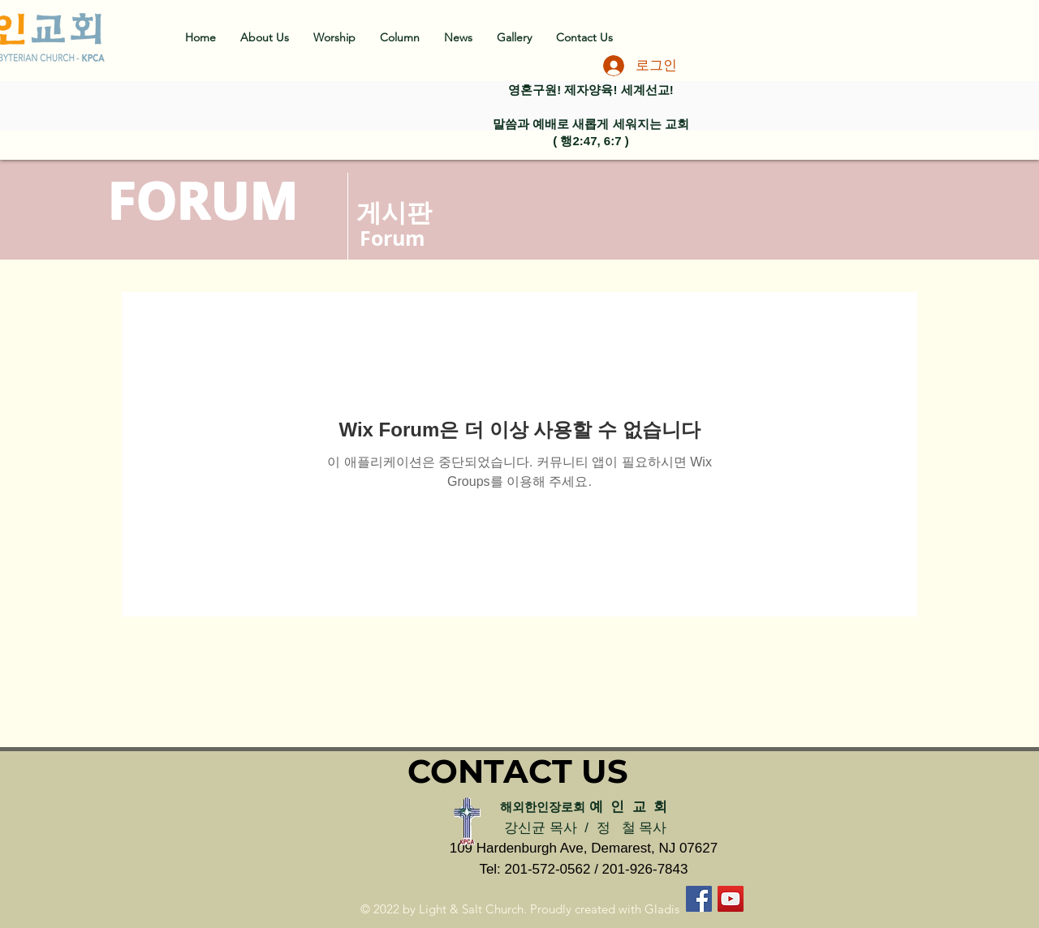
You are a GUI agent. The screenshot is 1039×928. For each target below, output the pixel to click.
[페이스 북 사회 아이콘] (699, 899)
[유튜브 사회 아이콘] (731, 899)
